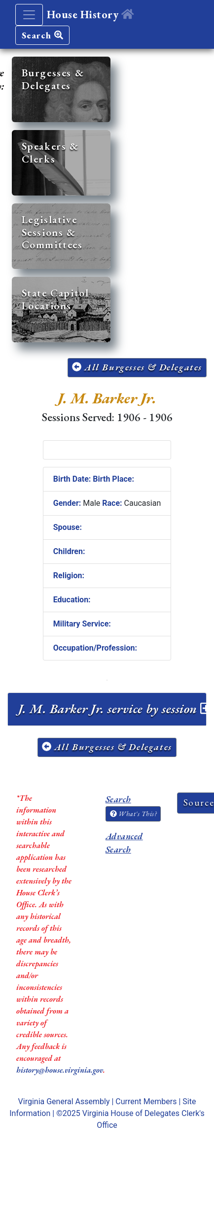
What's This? (133, 813)
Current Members (146, 1101)
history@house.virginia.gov (59, 1070)
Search (42, 35)
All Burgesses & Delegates (137, 367)
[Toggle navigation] (29, 15)
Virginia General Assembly (64, 1101)
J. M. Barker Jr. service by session (115, 708)
